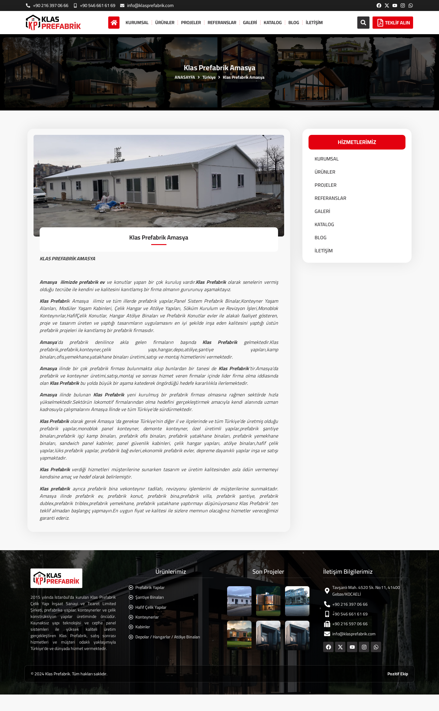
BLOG (293, 22)
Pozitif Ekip (397, 674)
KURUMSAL (137, 22)
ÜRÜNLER (164, 22)
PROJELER (191, 22)
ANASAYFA (185, 77)
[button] (363, 22)
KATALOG (273, 22)
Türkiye (209, 77)
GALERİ (250, 22)
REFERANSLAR (222, 22)
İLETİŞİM (314, 22)
